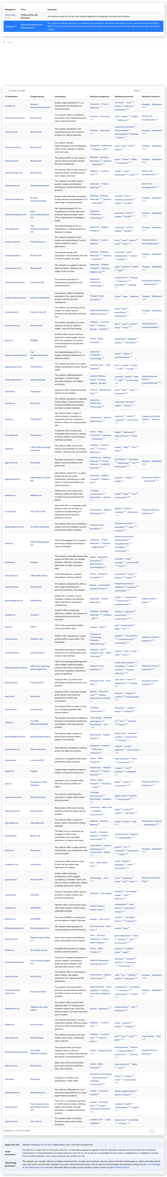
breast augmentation (126, 1091)
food (127, 243)
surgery (120, 768)
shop (133, 574)
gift (126, 390)
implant (132, 958)
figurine (126, 861)
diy (126, 881)
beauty (120, 577)
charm (119, 821)
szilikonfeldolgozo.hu (15, 214)
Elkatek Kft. (36, 600)
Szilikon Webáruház (40, 297)
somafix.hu (10, 615)
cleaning (121, 420)
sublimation (121, 904)
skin (129, 768)
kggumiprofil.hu (12, 479)
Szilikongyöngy (37, 379)
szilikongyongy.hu (13, 379)
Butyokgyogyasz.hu (39, 928)
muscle (120, 917)
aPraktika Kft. (37, 879)
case (132, 904)
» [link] (161, 1131)
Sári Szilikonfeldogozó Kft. (39, 355)
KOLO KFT (35, 403)
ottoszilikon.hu (12, 749)
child (134, 390)
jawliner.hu (10, 919)
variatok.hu (10, 907)
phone (119, 908)
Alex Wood (36, 1121)
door (133, 527)
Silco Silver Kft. (38, 511)
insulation (124, 163)
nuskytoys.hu (11, 939)
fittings (133, 975)
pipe (121, 270)
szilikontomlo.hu (13, 268)
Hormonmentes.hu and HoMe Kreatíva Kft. (39, 1107)
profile (129, 203)
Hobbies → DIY (100, 149)
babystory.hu (11, 1065)
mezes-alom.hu (12, 241)
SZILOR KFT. (36, 419)
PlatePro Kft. (36, 639)
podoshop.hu (11, 682)
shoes (119, 711)
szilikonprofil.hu (12, 255)
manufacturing (123, 357)
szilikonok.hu (11, 132)
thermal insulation (125, 199)
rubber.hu (9, 1024)
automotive (122, 590)
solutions (131, 813)
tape (126, 296)
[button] (27, 96)
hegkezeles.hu (12, 1008)
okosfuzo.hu (11, 709)
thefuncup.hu (11, 1107)
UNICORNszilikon (38, 575)
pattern (133, 733)
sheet (126, 159)
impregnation (122, 134)
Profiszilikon (36, 325)
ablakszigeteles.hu (14, 526)
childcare (133, 339)
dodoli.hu (9, 950)
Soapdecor (35, 864)
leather (120, 736)
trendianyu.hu (11, 435)
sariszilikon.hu (12, 229)
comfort (120, 696)
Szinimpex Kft (37, 282)
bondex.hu (10, 105)
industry (130, 106)
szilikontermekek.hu (15, 118)
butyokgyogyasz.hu (14, 928)
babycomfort (36, 811)
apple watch (122, 795)
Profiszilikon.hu (37, 241)
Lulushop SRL (37, 760)
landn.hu (9, 448)
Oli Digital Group (38, 950)
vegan (119, 895)
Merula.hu (35, 696)
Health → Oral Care (100, 919)
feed (118, 952)
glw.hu (8, 783)
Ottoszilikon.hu (37, 749)
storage (120, 562)
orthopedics (122, 316)
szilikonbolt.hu (12, 185)
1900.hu (9, 722)
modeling (128, 878)
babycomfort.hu (12, 811)
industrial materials (125, 127)
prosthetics (122, 312)
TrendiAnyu (35, 435)
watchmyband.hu (13, 797)
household (121, 574)
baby (127, 447)
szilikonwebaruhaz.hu (15, 297)
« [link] (142, 1131)
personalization (124, 935)
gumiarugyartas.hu (14, 600)
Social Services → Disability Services (100, 464)
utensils (120, 948)
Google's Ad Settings (150, 1164)
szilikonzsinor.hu (13, 147)
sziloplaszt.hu (12, 587)
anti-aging (132, 891)
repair (123, 854)
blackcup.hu (10, 835)
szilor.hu (9, 419)
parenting (121, 339)
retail (134, 174)
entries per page (17, 90)
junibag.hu (10, 562)
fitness (120, 921)
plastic (129, 405)
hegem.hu (9, 771)
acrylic (129, 746)
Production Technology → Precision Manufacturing (98, 639)
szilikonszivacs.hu (13, 172)
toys (118, 390)
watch (119, 1076)
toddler (130, 948)
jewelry (123, 939)
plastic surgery (123, 1094)
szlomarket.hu (12, 652)
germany (120, 958)
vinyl (125, 1036)
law (123, 721)
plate (118, 159)
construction (123, 618)
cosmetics (126, 990)
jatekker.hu (10, 495)
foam (127, 171)
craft (122, 368)
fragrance (121, 864)
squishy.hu (10, 391)
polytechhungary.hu (14, 962)
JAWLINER (35, 919)
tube (118, 266)
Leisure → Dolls (98, 627)
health (131, 577)
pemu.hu (9, 543)
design (132, 368)
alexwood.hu (11, 1121)
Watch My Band (37, 797)
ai (117, 721)
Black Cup (35, 835)
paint (119, 1039)
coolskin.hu (10, 894)
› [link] (156, 1131)
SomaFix (34, 615)
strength (131, 917)
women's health (124, 1104)
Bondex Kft (35, 118)
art (136, 463)
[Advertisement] (83, 66)
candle (133, 240)
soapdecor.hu (11, 864)
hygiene (131, 693)
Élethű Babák (36, 1037)
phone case (121, 733)
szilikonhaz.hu (11, 312)
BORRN (34, 340)
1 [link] (151, 1131)
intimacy (120, 693)
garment (128, 1023)
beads (129, 376)
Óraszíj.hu (35, 1079)
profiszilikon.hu (12, 325)
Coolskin (34, 894)
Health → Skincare (100, 1008)
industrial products (125, 583)
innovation (132, 342)
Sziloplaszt (36, 587)
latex (118, 1023)
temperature (122, 255)
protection (122, 1054)
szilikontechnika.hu (14, 199)
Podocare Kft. (37, 682)
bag (129, 558)
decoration (122, 868)
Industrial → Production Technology (97, 214)
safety (120, 342)
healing (120, 771)
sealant (119, 196)
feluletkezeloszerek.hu (16, 1052)
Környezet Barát (38, 991)
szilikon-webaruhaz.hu (16, 355)
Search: (137, 90)
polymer (127, 266)
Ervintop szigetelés (40, 526)
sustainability (126, 837)
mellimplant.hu (12, 1092)
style (119, 1079)
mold (130, 102)
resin (118, 878)
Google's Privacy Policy (117, 1167)
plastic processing (125, 536)
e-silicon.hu (10, 511)
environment (123, 994)
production (122, 174)
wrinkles (120, 891)
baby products (123, 436)
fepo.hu (8, 627)
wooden (120, 376)
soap (125, 240)
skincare (121, 898)
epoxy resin (121, 1120)
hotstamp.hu (11, 639)
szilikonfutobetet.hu (15, 282)
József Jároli (46, 1144)
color (126, 654)
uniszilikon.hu (11, 575)
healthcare (122, 109)
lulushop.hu (10, 760)
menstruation (122, 834)
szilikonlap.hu (11, 161)
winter (131, 416)
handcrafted (128, 625)
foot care (121, 679)
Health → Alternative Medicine (100, 993)
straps (119, 171)
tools (131, 679)
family (124, 724)
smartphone (122, 986)
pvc (125, 975)
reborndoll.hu (11, 1037)
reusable (120, 558)
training (131, 921)
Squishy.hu (35, 391)
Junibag (34, 562)
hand (118, 308)
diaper (119, 432)
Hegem (34, 771)
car (127, 847)
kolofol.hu (10, 403)
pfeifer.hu (9, 850)
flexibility (121, 708)
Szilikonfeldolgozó (39, 185)
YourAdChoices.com (34, 1167)
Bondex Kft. (36, 172)
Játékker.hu (35, 495)
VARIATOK (35, 907)
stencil (119, 651)
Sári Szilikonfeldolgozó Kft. (39, 214)
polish (119, 847)
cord (118, 145)
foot (125, 308)
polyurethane (122, 540)
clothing (130, 1026)
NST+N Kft (35, 976)
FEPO (33, 627)
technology (122, 466)
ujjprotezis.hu (11, 462)
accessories (122, 497)
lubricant (120, 416)
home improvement (126, 662)
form (118, 240)
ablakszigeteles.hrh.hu (16, 667)
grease (119, 508)
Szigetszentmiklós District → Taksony (151, 419)
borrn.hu (9, 340)
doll (118, 625)
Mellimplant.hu (37, 1092)
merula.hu (10, 696)
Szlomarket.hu (37, 652)
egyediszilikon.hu (13, 366)
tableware (129, 432)
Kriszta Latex (36, 1024)
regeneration (122, 1007)
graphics (120, 635)
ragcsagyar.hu (11, 822)
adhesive (124, 120)
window (120, 530)
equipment (122, 683)
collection (130, 908)
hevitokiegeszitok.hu (15, 736)
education (121, 393)
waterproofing (126, 1050)
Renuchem (35, 850)
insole (119, 928)
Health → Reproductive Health (100, 698)
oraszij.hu (9, 1079)
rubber (119, 106)
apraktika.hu (11, 879)
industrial (124, 281)
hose (131, 145)
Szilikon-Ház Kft (38, 312)
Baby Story (35, 1065)
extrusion (120, 102)
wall (118, 654)
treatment (122, 1010)
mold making (122, 130)
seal (118, 116)
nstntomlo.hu (11, 976)
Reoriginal (35, 462)
